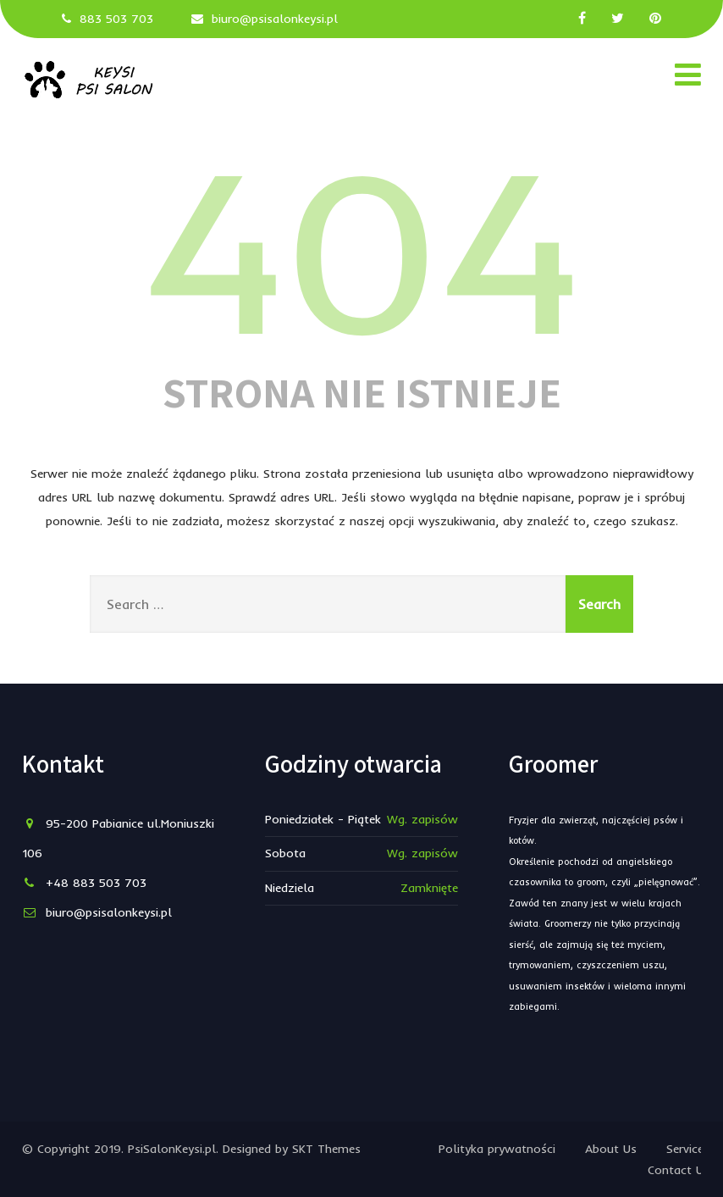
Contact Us (678, 1170)
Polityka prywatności (497, 1148)
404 (362, 245)
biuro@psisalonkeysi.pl (275, 18)
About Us (611, 1148)
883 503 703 (116, 18)
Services (687, 1148)
